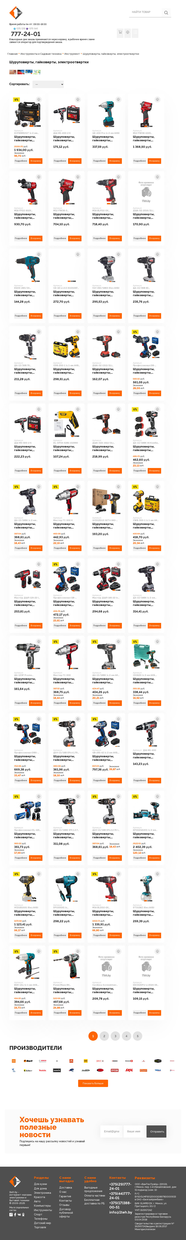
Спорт (38, 1214)
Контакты (65, 1200)
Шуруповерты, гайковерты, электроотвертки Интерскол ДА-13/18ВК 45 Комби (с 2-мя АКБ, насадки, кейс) (146, 448)
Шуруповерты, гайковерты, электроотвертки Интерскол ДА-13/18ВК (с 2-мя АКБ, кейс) (146, 603)
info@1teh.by (120, 1212)
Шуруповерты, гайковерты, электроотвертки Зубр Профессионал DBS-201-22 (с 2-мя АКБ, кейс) (27, 758)
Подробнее (21, 161)
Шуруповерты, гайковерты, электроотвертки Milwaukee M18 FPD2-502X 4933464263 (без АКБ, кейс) (27, 216)
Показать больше (93, 1083)
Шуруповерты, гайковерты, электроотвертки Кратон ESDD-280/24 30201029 (27, 293)
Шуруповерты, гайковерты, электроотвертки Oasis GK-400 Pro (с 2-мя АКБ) (105, 138)
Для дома (40, 1188)
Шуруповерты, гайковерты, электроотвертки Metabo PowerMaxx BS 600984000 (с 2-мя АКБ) (66, 990)
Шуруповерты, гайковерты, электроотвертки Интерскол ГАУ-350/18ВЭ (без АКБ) (105, 293)
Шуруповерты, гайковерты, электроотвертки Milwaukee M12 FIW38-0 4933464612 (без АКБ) (66, 216)
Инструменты (43, 1210)
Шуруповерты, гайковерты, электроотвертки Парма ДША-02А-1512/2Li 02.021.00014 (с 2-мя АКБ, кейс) (106, 448)
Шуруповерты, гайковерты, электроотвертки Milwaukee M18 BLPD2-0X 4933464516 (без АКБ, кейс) (105, 216)
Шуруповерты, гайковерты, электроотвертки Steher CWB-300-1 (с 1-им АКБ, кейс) (146, 526)
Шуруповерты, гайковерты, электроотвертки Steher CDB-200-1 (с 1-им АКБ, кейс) (66, 371)
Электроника (42, 1192)
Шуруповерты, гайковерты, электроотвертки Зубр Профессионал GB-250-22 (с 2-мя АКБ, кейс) (66, 603)
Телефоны (40, 1218)
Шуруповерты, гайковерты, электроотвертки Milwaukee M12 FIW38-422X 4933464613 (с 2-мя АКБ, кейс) (146, 138)
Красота (39, 1197)
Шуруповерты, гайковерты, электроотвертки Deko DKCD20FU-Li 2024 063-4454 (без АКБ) (146, 990)
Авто (37, 1201)
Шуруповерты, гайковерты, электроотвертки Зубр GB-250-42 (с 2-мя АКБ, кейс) (105, 758)
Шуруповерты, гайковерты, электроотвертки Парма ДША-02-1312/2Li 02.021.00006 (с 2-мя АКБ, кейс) (106, 371)
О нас (63, 1191)
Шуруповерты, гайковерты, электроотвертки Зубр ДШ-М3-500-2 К (27, 448)
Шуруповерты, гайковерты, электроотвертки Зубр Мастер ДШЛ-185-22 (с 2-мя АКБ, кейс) (105, 603)
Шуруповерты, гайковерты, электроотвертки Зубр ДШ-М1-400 (146, 755)
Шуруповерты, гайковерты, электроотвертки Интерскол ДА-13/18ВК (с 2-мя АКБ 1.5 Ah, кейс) (105, 680)
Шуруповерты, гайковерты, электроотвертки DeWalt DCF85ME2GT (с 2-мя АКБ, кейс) (27, 138)
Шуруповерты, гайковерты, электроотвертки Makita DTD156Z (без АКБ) (146, 913)
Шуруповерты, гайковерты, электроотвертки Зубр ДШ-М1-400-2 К (66, 138)
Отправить (157, 1131)
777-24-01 (25, 33)
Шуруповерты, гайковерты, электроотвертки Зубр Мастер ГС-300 (66, 680)
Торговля (40, 1227)
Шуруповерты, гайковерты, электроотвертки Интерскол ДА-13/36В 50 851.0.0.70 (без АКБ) (146, 293)
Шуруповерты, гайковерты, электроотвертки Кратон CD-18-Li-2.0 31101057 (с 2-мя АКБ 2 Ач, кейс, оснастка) (66, 293)
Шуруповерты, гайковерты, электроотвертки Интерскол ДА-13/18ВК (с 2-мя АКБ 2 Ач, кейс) (27, 526)
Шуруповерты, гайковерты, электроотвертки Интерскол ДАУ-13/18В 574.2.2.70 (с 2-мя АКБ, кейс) (105, 835)
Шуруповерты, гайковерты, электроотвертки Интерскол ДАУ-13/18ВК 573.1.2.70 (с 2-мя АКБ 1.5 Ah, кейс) (66, 835)
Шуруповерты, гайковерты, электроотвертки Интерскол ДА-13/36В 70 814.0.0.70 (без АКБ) (27, 371)
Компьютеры (42, 1205)
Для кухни (40, 1184)
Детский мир (42, 1223)
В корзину (36, 161)
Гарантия (65, 1196)
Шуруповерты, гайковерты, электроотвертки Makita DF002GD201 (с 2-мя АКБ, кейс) (146, 835)
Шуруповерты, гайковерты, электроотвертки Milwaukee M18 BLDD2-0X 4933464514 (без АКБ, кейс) (105, 913)
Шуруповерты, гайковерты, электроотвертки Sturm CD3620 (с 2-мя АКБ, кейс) (146, 680)
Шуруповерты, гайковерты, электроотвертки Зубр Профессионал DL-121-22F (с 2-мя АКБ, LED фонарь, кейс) (27, 835)
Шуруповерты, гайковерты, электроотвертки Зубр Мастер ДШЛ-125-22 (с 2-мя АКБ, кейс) (27, 603)
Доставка (65, 1187)
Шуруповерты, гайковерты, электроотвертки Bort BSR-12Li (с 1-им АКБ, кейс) (27, 990)
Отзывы (64, 1204)
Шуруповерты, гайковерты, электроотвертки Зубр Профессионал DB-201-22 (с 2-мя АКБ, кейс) (146, 371)
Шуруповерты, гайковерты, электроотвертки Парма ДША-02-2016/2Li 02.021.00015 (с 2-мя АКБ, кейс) (146, 216)
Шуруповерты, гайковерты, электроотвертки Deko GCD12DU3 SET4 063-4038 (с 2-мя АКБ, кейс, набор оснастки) (105, 526)
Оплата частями (94, 1195)
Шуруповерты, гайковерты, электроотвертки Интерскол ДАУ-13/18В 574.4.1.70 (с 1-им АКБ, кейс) (66, 758)
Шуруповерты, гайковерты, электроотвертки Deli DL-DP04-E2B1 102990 (66, 448)
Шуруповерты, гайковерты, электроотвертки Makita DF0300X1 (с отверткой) (66, 913)
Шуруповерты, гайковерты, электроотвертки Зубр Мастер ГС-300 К (66, 526)
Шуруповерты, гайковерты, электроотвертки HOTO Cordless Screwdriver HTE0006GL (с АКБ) (105, 990)
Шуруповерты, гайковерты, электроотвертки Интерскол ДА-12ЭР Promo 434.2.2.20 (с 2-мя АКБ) (27, 680)
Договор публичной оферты (66, 1213)
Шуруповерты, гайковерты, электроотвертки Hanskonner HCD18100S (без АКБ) (27, 913)
